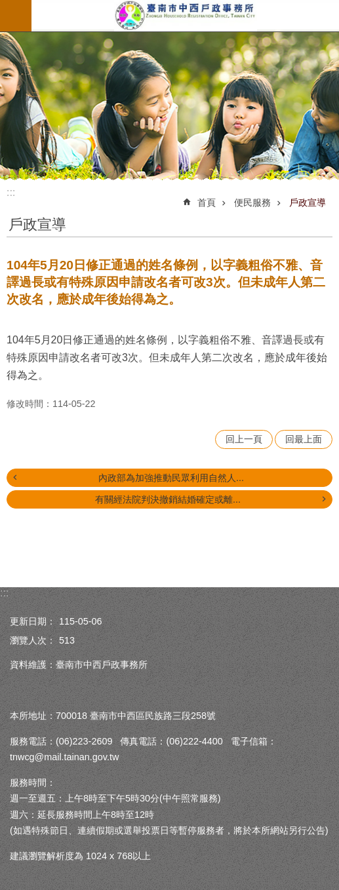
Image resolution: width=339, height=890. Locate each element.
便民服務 (252, 202)
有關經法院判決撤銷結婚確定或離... (168, 499)
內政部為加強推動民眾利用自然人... (171, 478)
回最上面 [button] (303, 439)
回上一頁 (244, 439)
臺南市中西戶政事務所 (185, 15)
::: (11, 192)
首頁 (206, 202)
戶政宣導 (307, 202)
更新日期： (33, 621)
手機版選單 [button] (15, 15)
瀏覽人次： (33, 640)
